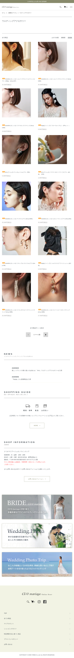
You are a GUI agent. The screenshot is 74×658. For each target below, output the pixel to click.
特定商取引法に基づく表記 (12, 634)
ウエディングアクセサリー (25, 12)
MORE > (37, 425)
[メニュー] (71, 7)
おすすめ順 (55, 37)
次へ (45, 334)
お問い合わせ (8, 644)
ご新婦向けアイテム (12, 12)
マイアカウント (9, 623)
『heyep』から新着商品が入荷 (21, 379)
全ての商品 (7, 618)
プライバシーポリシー (11, 639)
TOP (5, 613)
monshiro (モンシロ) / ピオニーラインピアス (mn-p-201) (54, 218)
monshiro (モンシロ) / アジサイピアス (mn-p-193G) (17, 218)
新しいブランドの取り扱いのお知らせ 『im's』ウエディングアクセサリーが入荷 (37, 370)
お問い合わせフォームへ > (37, 479)
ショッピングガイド (10, 629)
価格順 (63, 37)
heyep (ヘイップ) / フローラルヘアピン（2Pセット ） (54, 125)
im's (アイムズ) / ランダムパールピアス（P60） (16, 172)
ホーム (3, 12)
